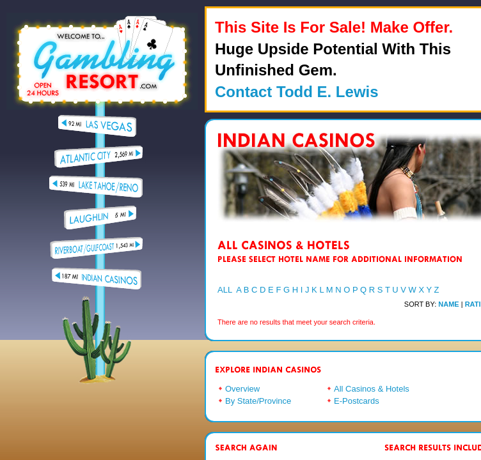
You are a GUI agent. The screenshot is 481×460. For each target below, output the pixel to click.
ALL (224, 290)
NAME (448, 304)
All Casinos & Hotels (371, 389)
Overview (242, 389)
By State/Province (258, 401)
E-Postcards (356, 401)
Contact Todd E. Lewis (297, 91)
